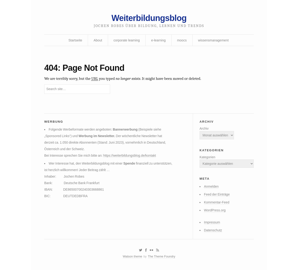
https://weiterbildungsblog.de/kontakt (129, 155)
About (98, 40)
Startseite (75, 40)
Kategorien (207, 157)
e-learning (158, 40)
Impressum (212, 222)
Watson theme (132, 256)
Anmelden (211, 186)
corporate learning (126, 40)
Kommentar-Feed (216, 202)
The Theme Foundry (161, 256)
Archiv (204, 128)
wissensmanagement (213, 40)
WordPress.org (215, 210)
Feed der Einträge (217, 194)
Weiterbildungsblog (149, 18)
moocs (181, 40)
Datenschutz (213, 230)
